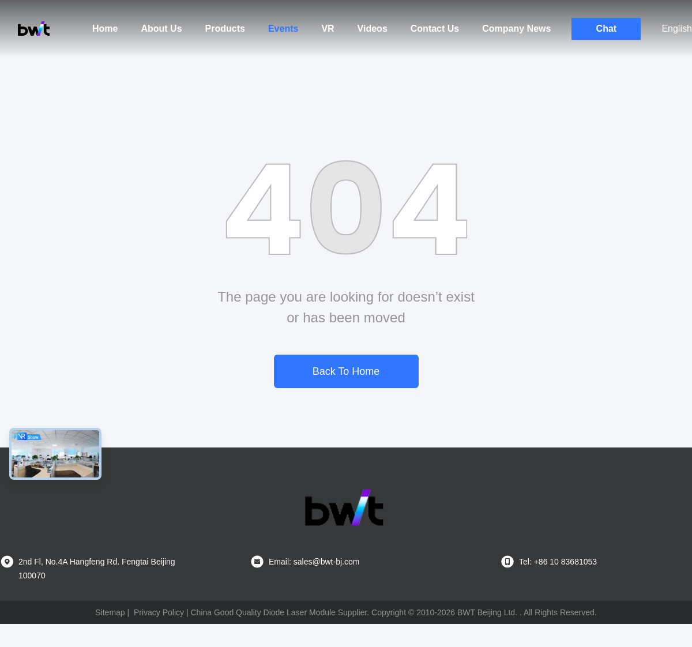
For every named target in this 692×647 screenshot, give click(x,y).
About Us (161, 28)
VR (327, 28)
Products (225, 28)
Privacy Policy (159, 612)
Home (105, 28)
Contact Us (435, 28)
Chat (606, 28)
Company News (516, 28)
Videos (373, 28)
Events (283, 28)
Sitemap (110, 612)
